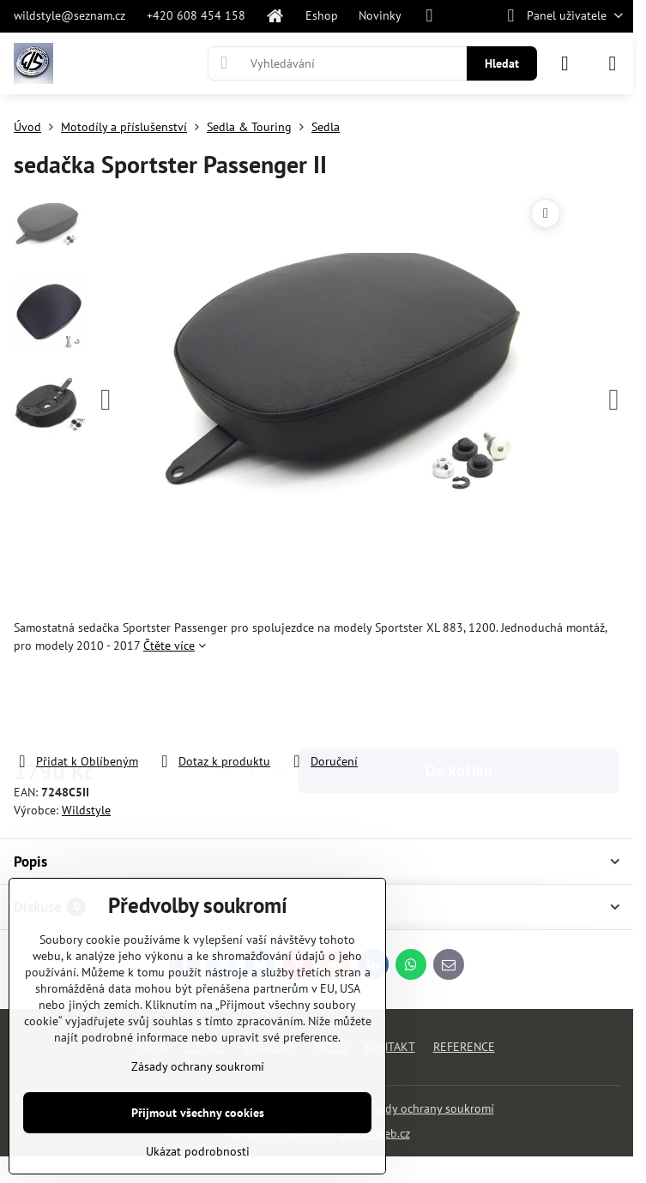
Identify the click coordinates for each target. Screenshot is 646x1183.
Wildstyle (86, 810)
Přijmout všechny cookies (197, 1112)
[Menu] (612, 63)
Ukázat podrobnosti (198, 1151)
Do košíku (459, 703)
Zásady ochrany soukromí (427, 1108)
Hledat (502, 63)
